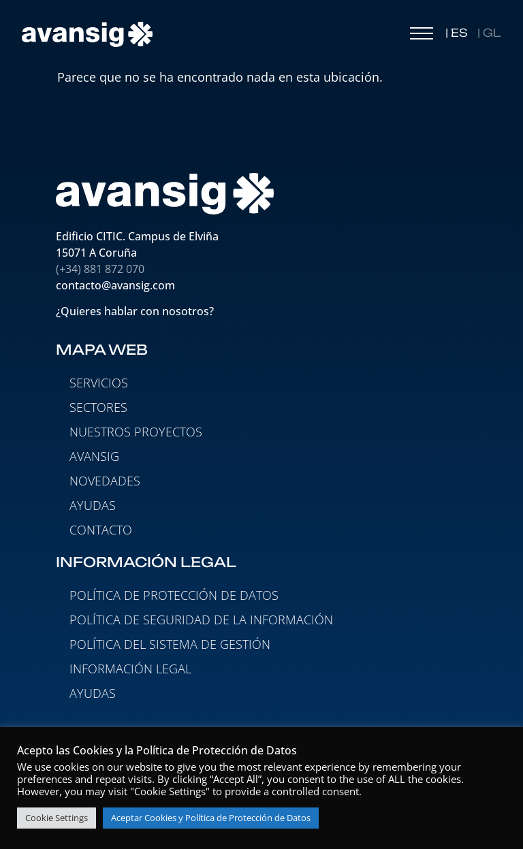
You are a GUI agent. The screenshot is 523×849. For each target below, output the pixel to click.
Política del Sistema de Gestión (169, 644)
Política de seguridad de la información (201, 619)
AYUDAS (92, 505)
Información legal (130, 668)
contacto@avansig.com (115, 285)
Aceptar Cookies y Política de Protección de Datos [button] (211, 818)
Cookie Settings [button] (56, 818)
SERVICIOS (98, 382)
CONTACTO (100, 530)
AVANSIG (94, 456)
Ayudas (92, 693)
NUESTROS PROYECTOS (135, 431)
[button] (421, 36)
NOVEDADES (104, 480)
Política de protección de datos (174, 595)
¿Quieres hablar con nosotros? (136, 311)
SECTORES (98, 407)
